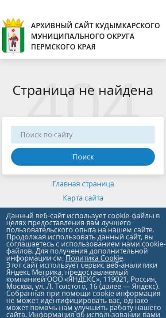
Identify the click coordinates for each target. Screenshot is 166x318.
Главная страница (83, 184)
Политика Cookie (94, 258)
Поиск (83, 157)
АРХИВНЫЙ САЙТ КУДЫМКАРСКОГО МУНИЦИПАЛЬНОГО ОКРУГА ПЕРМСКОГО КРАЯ (81, 36)
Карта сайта (83, 198)
